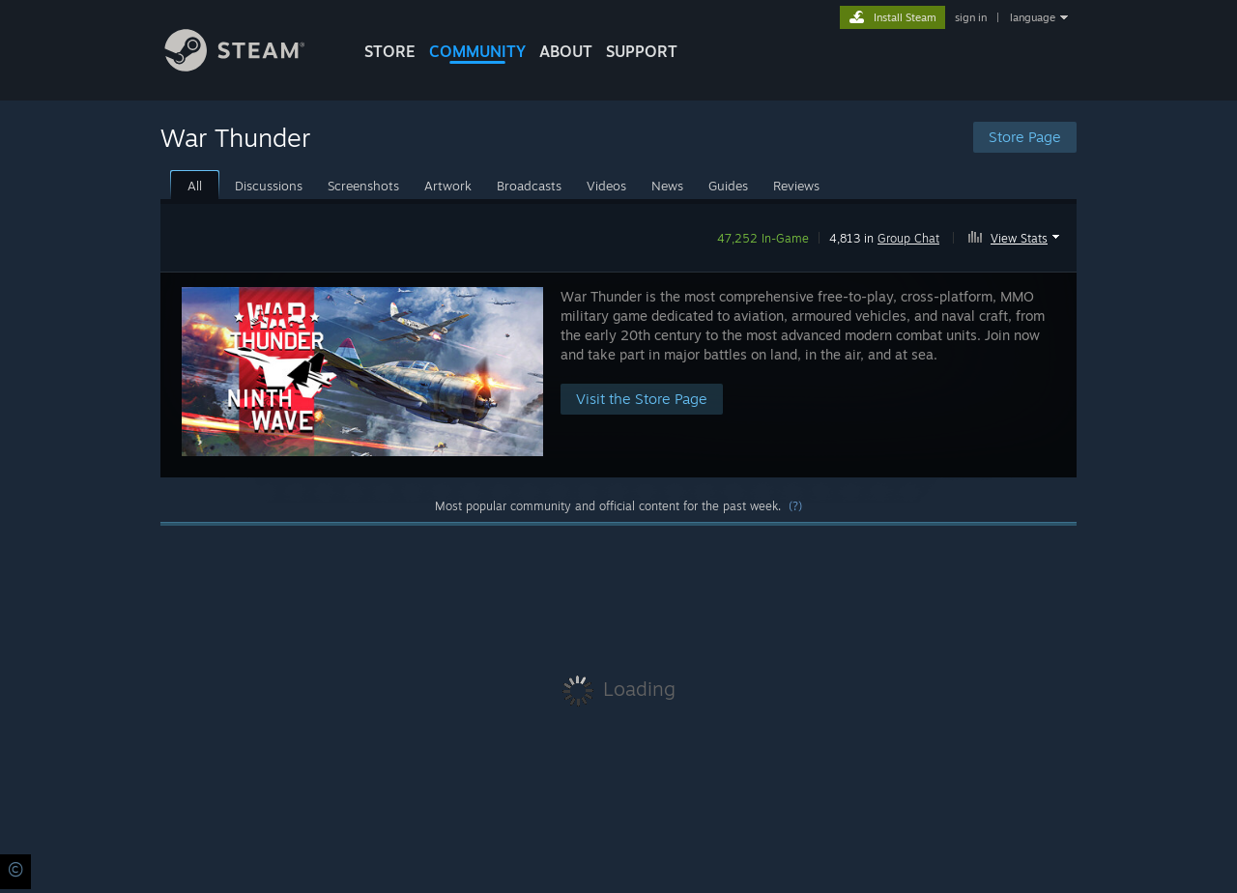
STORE (390, 51)
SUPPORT (641, 51)
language (1032, 17)
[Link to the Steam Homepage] (249, 66)
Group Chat (908, 238)
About (565, 51)
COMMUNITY (477, 51)
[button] (1016, 235)
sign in (971, 17)
